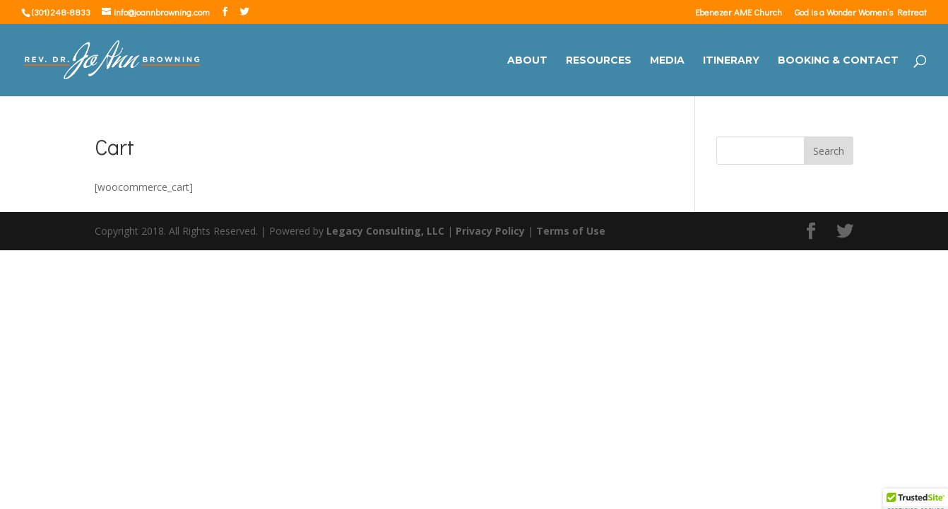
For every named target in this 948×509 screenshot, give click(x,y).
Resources (599, 60)
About (527, 60)
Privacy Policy (490, 231)
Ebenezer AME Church (738, 12)
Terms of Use (570, 231)
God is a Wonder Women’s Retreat (861, 12)
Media (667, 60)
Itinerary (731, 60)
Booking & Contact (838, 60)
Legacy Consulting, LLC (385, 231)
